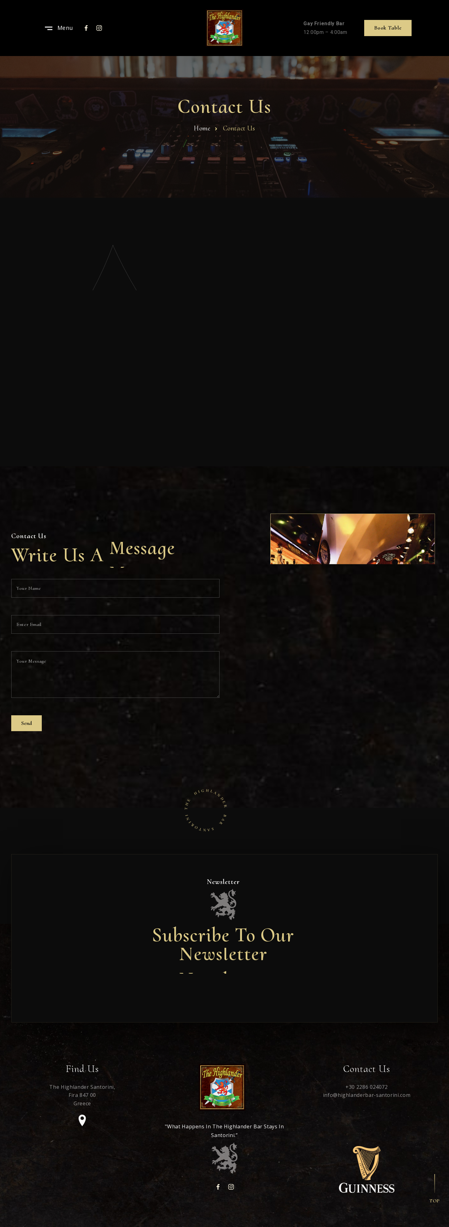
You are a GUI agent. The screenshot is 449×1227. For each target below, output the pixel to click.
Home (202, 128)
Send (26, 723)
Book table (388, 27)
